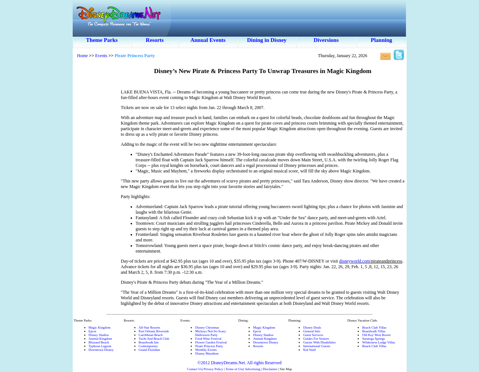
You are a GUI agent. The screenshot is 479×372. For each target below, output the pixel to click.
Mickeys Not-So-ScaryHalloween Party (210, 333)
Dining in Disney (267, 40)
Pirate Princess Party (209, 346)
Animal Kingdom (100, 338)
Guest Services (313, 335)
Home (82, 55)
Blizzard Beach (99, 342)
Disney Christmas (207, 327)
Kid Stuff (309, 350)
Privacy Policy (213, 369)
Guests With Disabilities (319, 342)
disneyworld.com (354, 261)
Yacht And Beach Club (154, 338)
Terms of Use (234, 369)
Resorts (155, 40)
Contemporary (148, 346)
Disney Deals (312, 327)
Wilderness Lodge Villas (378, 342)
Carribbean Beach (151, 335)
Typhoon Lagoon (100, 346)
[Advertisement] (97, 174)
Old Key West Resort (376, 335)
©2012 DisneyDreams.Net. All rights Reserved (239, 362)
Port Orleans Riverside (154, 331)
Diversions (326, 40)
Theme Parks (102, 40)
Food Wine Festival (208, 338)
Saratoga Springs (373, 338)
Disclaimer (270, 369)
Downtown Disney (101, 350)
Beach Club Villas (374, 327)
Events (101, 55)
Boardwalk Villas (374, 331)
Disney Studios (99, 335)
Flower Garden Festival (211, 342)
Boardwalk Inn (149, 342)
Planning (381, 40)
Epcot (92, 331)
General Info (311, 331)
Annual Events (208, 40)
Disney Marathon (207, 353)
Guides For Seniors (316, 338)
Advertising (252, 369)
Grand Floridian (149, 350)
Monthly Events (206, 350)
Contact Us (194, 369)
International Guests (316, 346)
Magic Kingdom (100, 327)
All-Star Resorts (149, 327)
